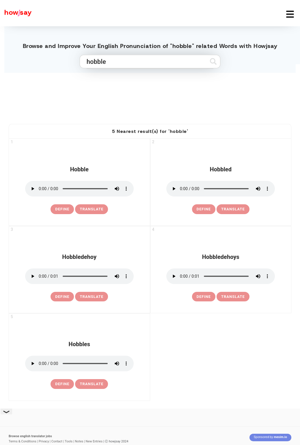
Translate (91, 209)
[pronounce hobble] (79, 188)
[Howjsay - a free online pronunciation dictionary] (16, 13)
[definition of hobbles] (62, 384)
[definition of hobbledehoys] (203, 297)
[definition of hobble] (62, 209)
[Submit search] (213, 61)
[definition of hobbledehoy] (62, 297)
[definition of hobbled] (203, 209)
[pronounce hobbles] (79, 363)
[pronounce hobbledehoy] (79, 276)
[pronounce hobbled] (220, 188)
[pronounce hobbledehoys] (220, 276)
